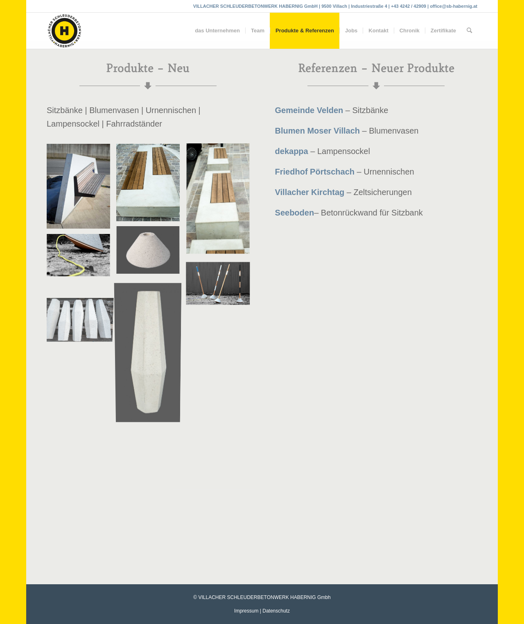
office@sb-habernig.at (453, 6)
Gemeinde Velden (309, 110)
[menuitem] (217, 31)
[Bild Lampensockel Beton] (151, 254)
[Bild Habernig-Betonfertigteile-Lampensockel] (81, 258)
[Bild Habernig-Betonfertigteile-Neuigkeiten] (151, 185)
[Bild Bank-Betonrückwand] (81, 189)
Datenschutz (276, 611)
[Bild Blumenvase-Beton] (151, 351)
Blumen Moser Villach (317, 130)
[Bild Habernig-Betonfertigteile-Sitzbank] (221, 202)
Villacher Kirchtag (310, 192)
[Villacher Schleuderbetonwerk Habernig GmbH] (65, 31)
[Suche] (469, 31)
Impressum (246, 611)
